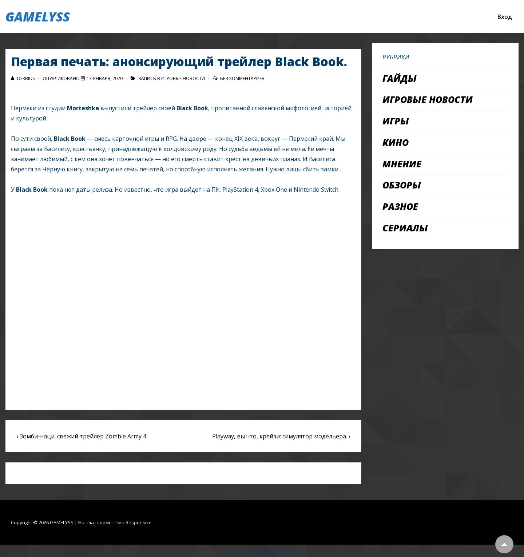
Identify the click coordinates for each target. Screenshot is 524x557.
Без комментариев (242, 78)
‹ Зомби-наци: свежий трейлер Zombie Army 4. (81, 436)
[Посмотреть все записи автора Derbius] (23, 78)
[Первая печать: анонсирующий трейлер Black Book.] (105, 78)
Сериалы (405, 228)
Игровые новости (183, 78)
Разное (400, 206)
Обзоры (401, 185)
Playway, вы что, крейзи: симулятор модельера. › (281, 436)
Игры (395, 121)
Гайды (399, 78)
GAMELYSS (37, 16)
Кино (395, 142)
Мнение (401, 164)
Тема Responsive (132, 522)
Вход (504, 17)
